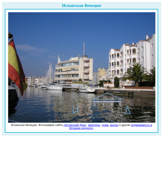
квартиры (94, 124)
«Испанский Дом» (75, 124)
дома (105, 124)
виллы (114, 124)
